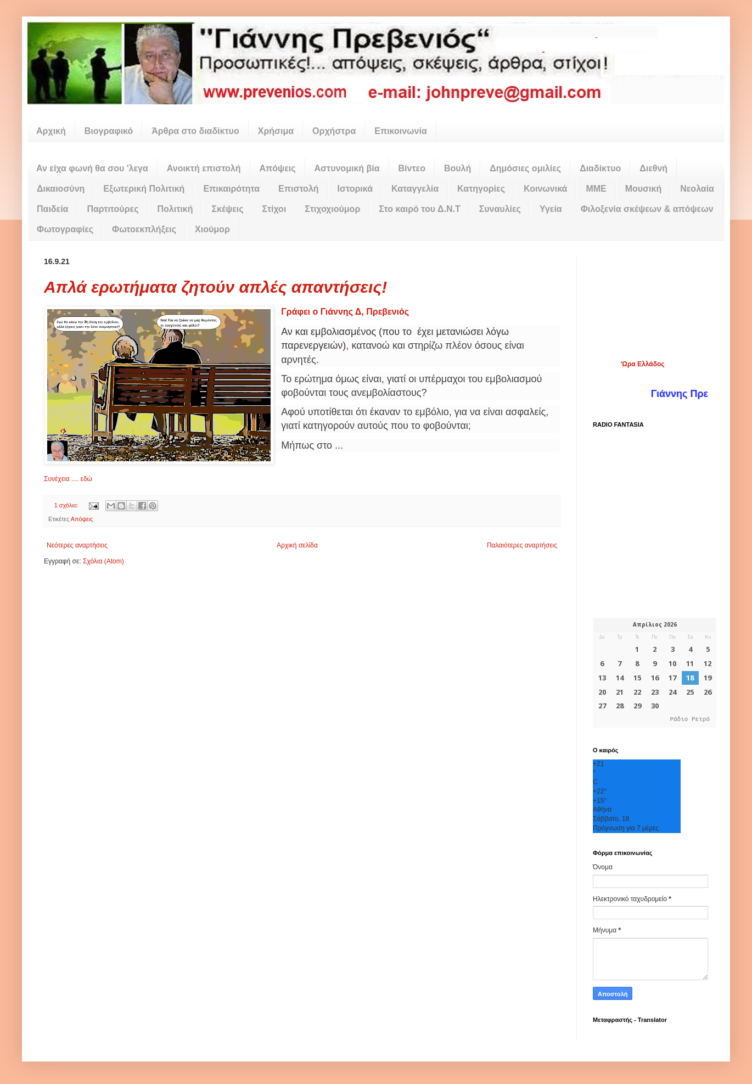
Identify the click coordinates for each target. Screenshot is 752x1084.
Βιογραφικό (109, 131)
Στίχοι (274, 209)
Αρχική (51, 131)
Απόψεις (278, 168)
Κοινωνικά (545, 188)
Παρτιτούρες (112, 209)
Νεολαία (697, 188)
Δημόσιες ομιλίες (525, 168)
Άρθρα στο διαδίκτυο (195, 131)
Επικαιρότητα (231, 188)
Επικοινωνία (400, 131)
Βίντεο (412, 168)
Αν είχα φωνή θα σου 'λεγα (92, 168)
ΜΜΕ (596, 188)
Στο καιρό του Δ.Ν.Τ (419, 209)
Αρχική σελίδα (297, 545)
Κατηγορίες (481, 188)
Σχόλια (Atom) (103, 561)
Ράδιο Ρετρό (690, 720)
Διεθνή (653, 168)
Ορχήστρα (334, 131)
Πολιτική (175, 209)
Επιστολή (298, 188)
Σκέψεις (227, 209)
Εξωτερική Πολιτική (143, 188)
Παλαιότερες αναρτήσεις (522, 545)
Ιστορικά (355, 188)
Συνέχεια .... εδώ (68, 479)
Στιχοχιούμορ (332, 209)
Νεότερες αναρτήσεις (77, 545)
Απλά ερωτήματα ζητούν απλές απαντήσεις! (215, 287)
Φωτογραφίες (65, 229)
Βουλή (457, 168)
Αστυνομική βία (347, 168)
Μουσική (643, 188)
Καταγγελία (415, 188)
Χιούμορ (212, 229)
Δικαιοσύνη (61, 188)
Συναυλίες (500, 209)
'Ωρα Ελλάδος (642, 364)
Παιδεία (52, 209)
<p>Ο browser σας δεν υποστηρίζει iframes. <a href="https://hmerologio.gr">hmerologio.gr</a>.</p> (654, 673)
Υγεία (551, 209)
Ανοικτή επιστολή (204, 168)
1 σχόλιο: (67, 505)
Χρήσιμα (276, 131)
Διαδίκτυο (600, 168)
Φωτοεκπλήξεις (144, 229)
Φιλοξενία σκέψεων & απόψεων (647, 209)
